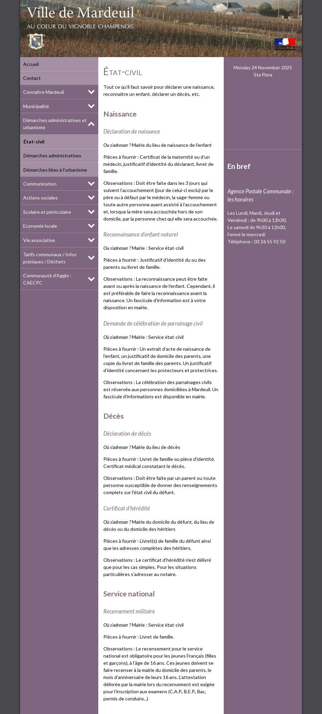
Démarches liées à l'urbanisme (55, 170)
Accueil (31, 64)
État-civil (33, 141)
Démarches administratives (52, 155)
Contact (32, 78)
